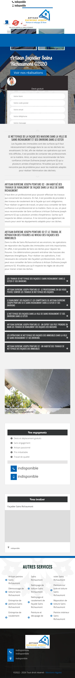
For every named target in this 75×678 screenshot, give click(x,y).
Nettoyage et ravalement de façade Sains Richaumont (36, 602)
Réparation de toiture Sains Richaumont (58, 604)
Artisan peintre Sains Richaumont (14, 580)
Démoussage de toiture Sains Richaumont (14, 592)
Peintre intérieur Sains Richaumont (59, 616)
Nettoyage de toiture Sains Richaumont (36, 588)
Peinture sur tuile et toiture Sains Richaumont (58, 590)
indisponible (19, 1)
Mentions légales (54, 672)
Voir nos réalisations (28, 72)
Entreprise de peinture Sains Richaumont (13, 604)
